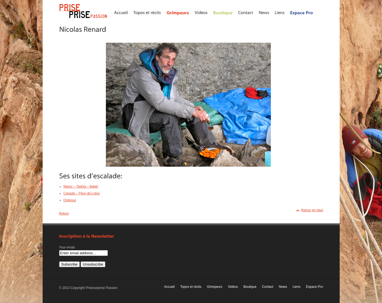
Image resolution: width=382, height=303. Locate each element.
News (283, 287)
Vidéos (233, 287)
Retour (64, 213)
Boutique (249, 287)
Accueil (169, 287)
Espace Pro (314, 287)
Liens (297, 287)
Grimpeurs (214, 287)
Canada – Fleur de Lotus (82, 193)
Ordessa (70, 200)
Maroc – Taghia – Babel (81, 186)
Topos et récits (190, 287)
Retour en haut (312, 210)
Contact (267, 287)
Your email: (67, 247)
